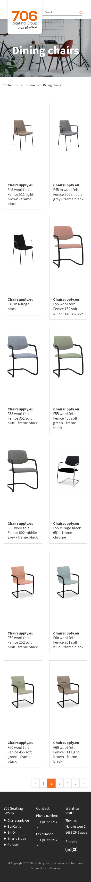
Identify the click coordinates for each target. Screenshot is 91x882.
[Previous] (36, 783)
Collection (11, 85)
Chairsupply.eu (18, 820)
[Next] (83, 783)
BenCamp (14, 826)
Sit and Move (17, 838)
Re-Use (13, 844)
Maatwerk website (65, 863)
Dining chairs (52, 85)
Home (30, 85)
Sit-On (12, 832)
